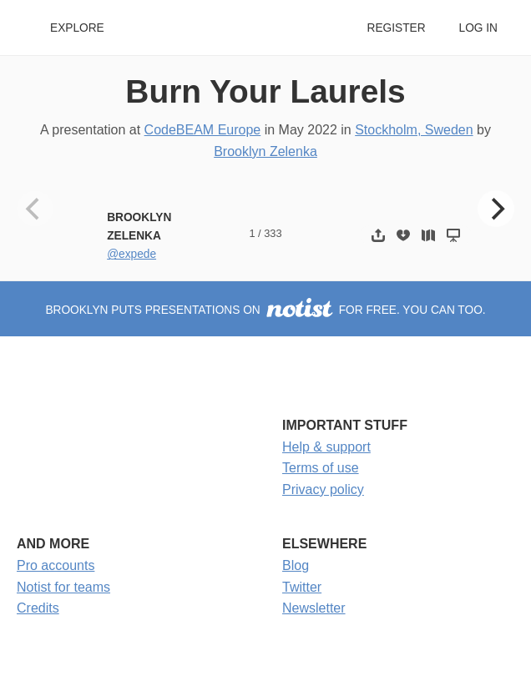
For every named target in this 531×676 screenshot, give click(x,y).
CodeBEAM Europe (202, 130)
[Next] (496, 208)
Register (396, 28)
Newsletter (314, 608)
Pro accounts (55, 565)
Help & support (326, 447)
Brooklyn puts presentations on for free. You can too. (265, 310)
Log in (478, 28)
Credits (38, 608)
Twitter (301, 587)
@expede (131, 254)
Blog (295, 565)
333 (272, 233)
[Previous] (35, 208)
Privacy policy (323, 489)
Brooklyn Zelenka (265, 151)
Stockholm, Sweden (414, 130)
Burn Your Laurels (265, 91)
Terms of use (320, 468)
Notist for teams (63, 587)
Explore (77, 28)
